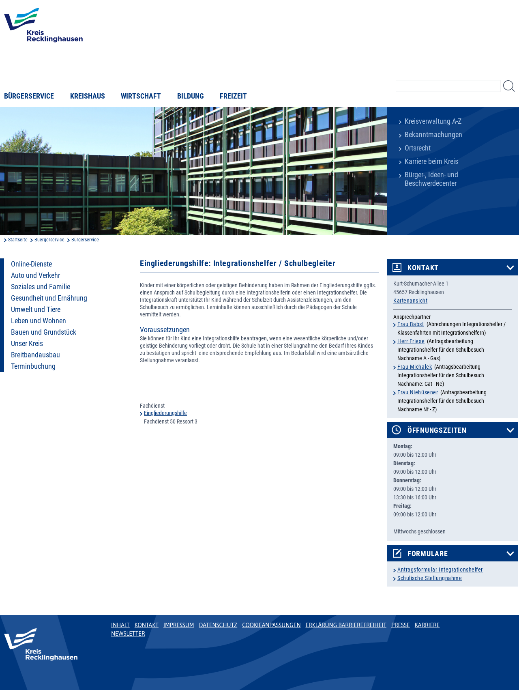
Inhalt (120, 625)
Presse (400, 625)
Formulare (427, 554)
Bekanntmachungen (433, 135)
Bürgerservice (29, 96)
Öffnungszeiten (437, 430)
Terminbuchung (33, 366)
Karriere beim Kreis (431, 161)
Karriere (427, 625)
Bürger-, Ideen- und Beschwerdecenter (431, 179)
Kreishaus (87, 96)
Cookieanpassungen (271, 625)
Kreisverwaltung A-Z (433, 121)
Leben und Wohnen (38, 321)
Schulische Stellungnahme (429, 578)
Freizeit (233, 96)
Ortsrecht (418, 148)
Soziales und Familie (40, 287)
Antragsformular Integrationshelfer (440, 569)
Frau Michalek (414, 366)
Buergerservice (49, 240)
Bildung (190, 96)
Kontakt (423, 268)
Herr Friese (411, 341)
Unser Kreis (27, 344)
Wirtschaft (141, 96)
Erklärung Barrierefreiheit (345, 625)
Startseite (18, 240)
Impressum (178, 625)
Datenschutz (218, 625)
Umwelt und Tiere (35, 309)
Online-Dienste (31, 264)
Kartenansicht (410, 300)
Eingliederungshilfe (165, 413)
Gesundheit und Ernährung (49, 298)
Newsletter (128, 633)
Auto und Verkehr (35, 275)
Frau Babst (410, 324)
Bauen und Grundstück (43, 332)
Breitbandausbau (35, 355)
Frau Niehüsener (417, 392)
